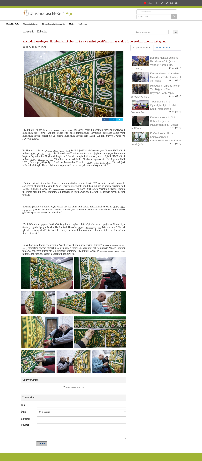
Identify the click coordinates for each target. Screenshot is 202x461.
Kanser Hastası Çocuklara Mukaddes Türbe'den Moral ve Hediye (165, 77)
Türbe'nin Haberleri (30, 24)
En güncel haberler (142, 48)
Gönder (42, 443)
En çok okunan (163, 48)
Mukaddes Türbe (12, 24)
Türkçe (148, 3)
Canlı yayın (82, 24)
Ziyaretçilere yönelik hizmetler (53, 24)
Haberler (42, 31)
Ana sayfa (28, 31)
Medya (71, 24)
